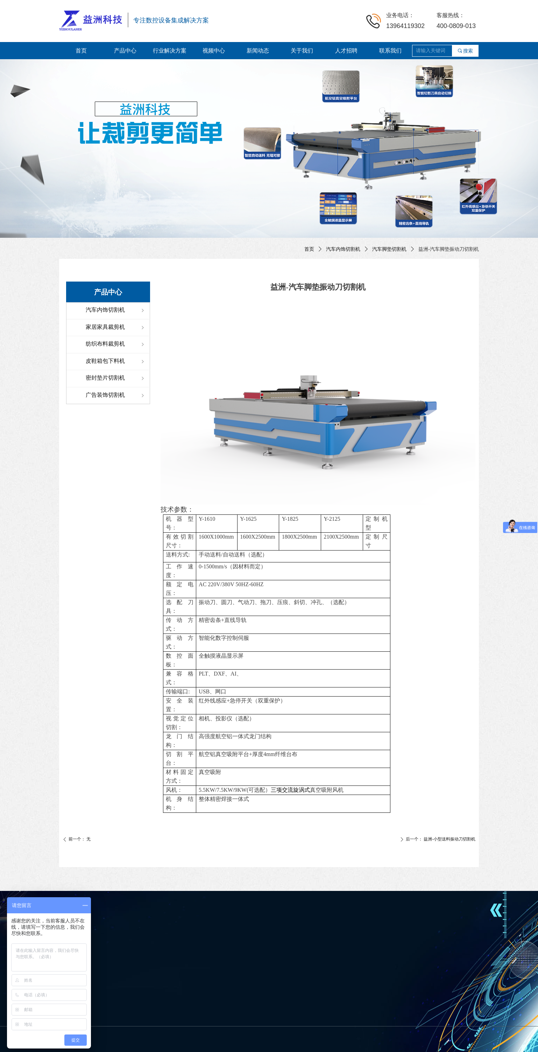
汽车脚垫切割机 (389, 249)
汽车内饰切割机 (343, 249)
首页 (309, 249)
